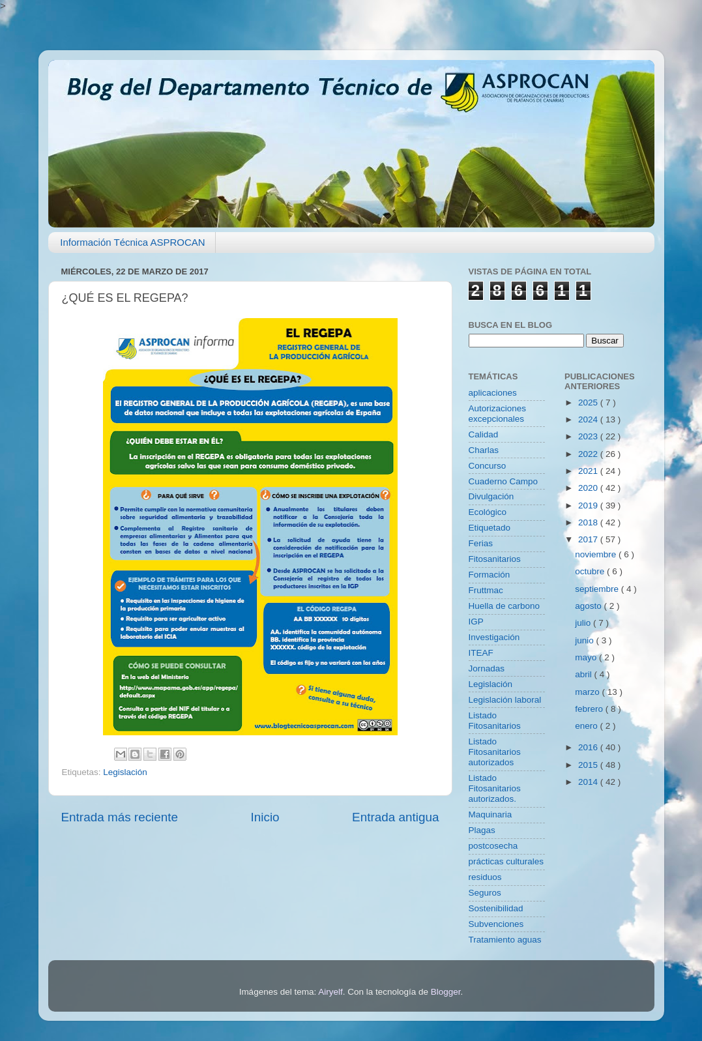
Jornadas (487, 668)
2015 (589, 765)
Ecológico (488, 512)
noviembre (597, 554)
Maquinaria (490, 814)
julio (584, 623)
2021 (589, 471)
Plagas (482, 830)
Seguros (485, 893)
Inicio (265, 817)
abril (584, 674)
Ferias (481, 543)
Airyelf (330, 992)
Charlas (484, 450)
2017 (589, 539)
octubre (591, 571)
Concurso (487, 466)
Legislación (125, 772)
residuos (485, 877)
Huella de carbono (504, 606)
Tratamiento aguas (505, 940)
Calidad (484, 434)
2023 (589, 436)
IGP (476, 621)
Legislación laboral (505, 700)
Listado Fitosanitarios (495, 721)
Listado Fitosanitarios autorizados (495, 752)
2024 (589, 419)
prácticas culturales (506, 861)
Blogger (446, 992)
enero (587, 726)
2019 (589, 505)
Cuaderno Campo (503, 481)
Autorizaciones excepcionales (498, 413)
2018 (589, 522)
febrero (590, 709)
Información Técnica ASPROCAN (132, 242)
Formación (489, 574)
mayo (587, 657)
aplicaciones (493, 393)
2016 (589, 747)
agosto (589, 606)
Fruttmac (486, 590)
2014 (589, 782)
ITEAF (481, 653)
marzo (588, 692)
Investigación (494, 637)
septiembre (598, 589)
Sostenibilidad (496, 908)
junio (585, 640)
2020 (589, 488)
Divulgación (491, 496)
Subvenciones (496, 924)
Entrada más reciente (120, 817)
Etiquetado (490, 528)
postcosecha (493, 846)
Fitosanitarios (495, 559)
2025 (589, 402)
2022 (589, 454)
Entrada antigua (395, 817)
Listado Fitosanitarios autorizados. (495, 788)
